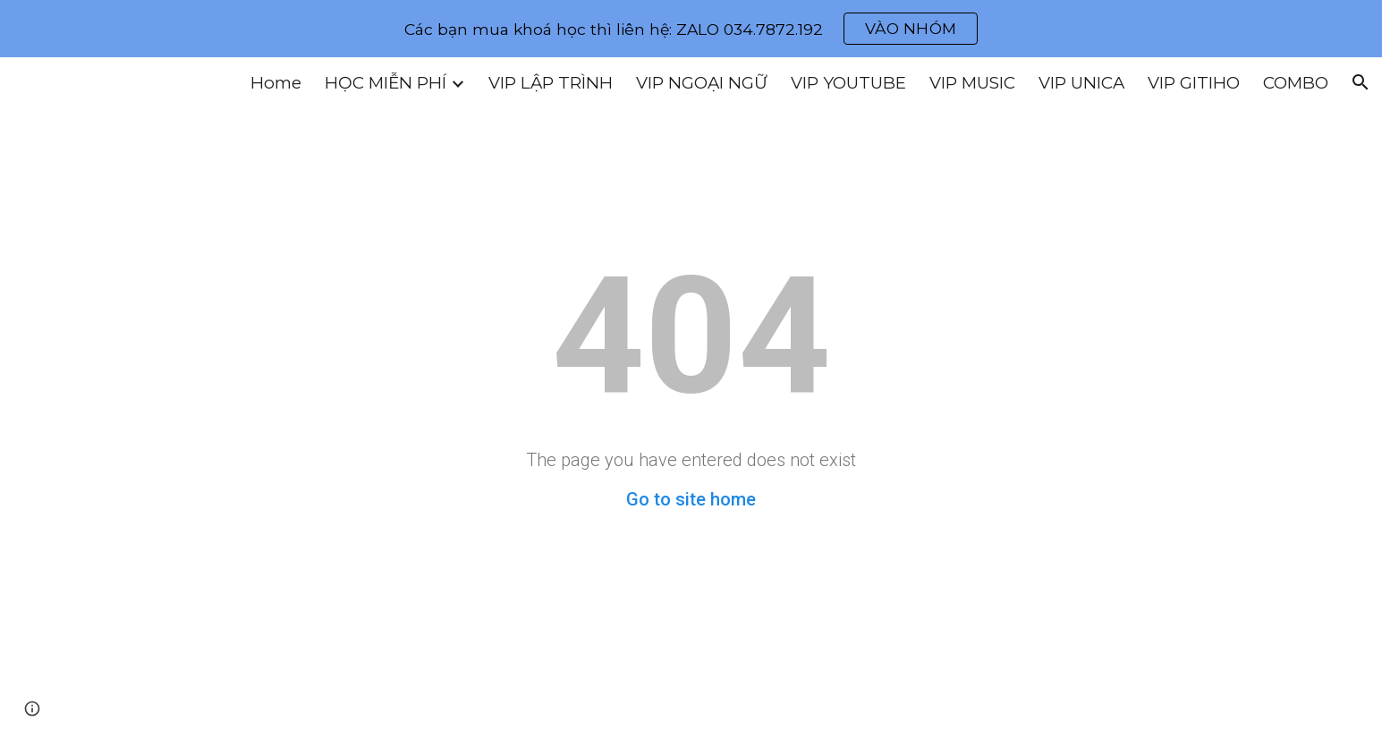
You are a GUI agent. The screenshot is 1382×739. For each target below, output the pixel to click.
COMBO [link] (1295, 82)
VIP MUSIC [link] (972, 82)
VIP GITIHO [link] (1194, 82)
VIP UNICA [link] (1081, 82)
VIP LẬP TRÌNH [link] (550, 82)
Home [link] (275, 82)
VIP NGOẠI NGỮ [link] (701, 82)
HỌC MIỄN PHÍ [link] (385, 82)
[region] (691, 28)
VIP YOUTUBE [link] (848, 82)
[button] (1360, 82)
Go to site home (691, 499)
